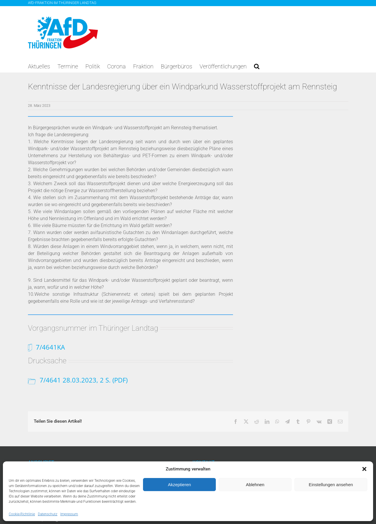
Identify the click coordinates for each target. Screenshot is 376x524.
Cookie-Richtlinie (22, 514)
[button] (364, 469)
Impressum (69, 514)
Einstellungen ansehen (331, 484)
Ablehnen (255, 484)
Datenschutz (47, 514)
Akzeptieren (179, 484)
